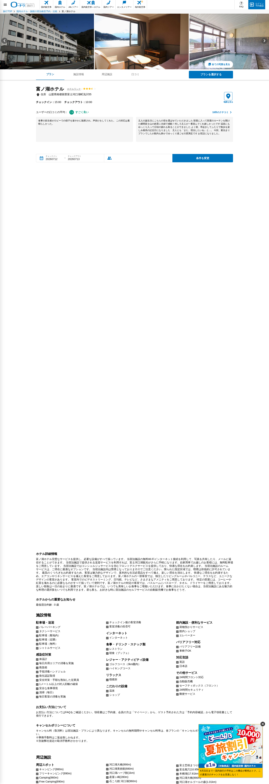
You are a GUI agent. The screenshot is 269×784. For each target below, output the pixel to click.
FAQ (241, 6)
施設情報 (78, 74)
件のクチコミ (220, 112)
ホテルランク (74, 89)
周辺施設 (107, 74)
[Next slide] (264, 41)
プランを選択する (211, 74)
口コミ (135, 74)
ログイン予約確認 (259, 4)
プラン (50, 74)
